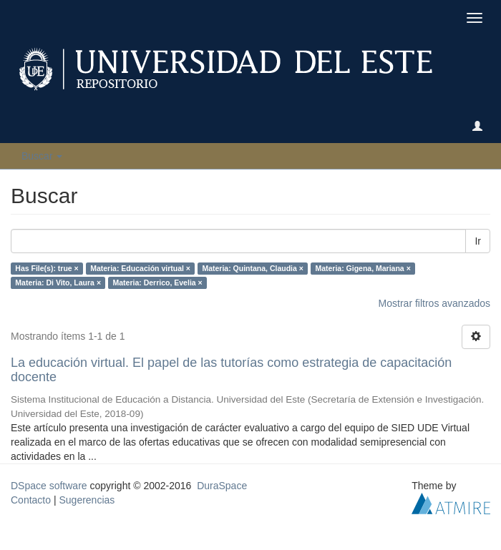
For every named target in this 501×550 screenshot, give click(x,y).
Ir (478, 241)
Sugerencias (87, 500)
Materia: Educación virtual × (140, 268)
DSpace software (49, 485)
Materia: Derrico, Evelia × (158, 282)
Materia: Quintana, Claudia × (252, 268)
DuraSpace (222, 485)
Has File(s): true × (46, 268)
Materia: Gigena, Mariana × (362, 268)
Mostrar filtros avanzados (434, 303)
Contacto (31, 500)
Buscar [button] (41, 156)
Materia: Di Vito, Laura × (58, 282)
